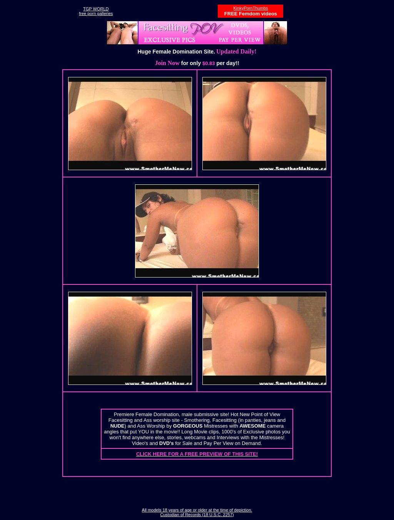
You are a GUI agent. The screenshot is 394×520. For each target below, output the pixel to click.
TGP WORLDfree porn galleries (96, 11)
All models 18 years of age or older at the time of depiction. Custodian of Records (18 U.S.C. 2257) (197, 512)
